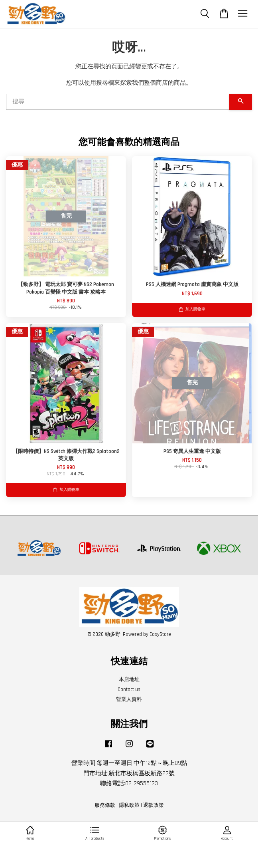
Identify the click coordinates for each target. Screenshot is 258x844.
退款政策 (153, 805)
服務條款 (105, 805)
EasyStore (160, 634)
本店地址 (129, 679)
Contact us (129, 689)
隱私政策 (129, 805)
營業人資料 (129, 699)
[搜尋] (117, 102)
